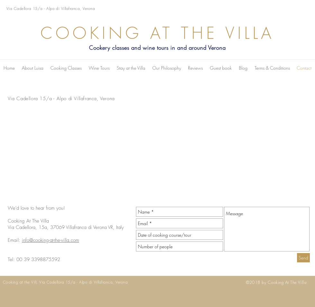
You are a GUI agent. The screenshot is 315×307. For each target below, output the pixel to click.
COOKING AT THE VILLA (157, 33)
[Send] (303, 257)
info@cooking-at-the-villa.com (50, 240)
